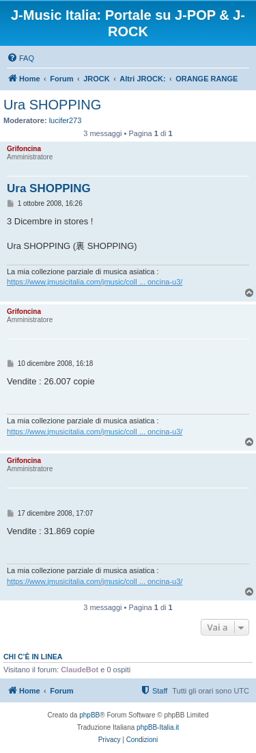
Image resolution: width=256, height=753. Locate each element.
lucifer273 (65, 120)
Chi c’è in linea (32, 656)
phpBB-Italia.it (158, 727)
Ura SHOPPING (52, 104)
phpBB (89, 715)
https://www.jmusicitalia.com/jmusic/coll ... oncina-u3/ (94, 282)
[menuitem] (20, 58)
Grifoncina (24, 149)
